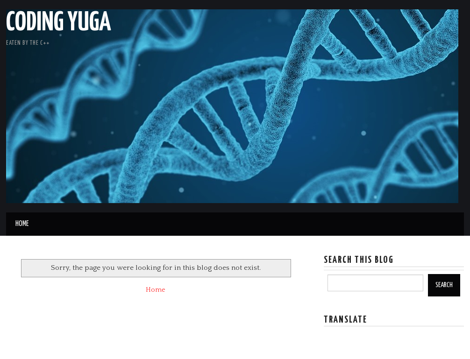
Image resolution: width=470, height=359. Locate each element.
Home (21, 223)
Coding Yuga (58, 23)
